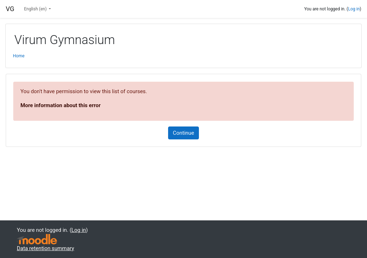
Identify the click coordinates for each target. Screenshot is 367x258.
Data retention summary (45, 248)
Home (18, 55)
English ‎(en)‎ (36, 8)
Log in (354, 8)
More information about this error (60, 105)
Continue (183, 133)
